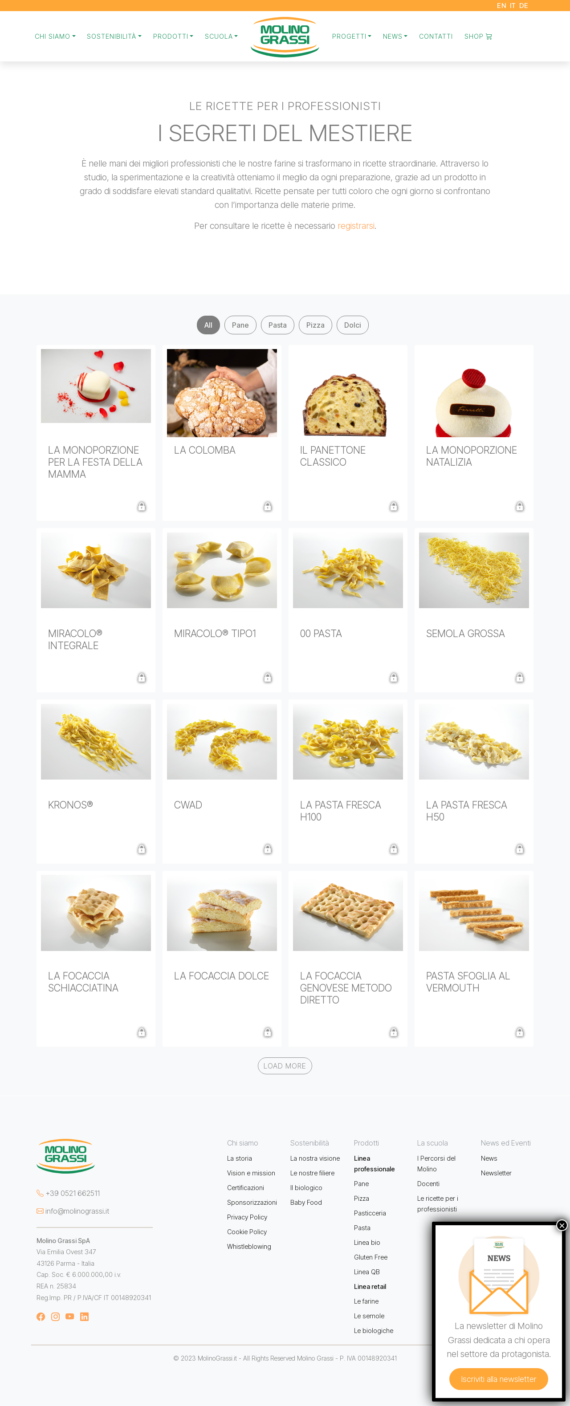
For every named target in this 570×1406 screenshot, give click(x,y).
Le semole (369, 1316)
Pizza (361, 1198)
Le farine (366, 1301)
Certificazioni (245, 1187)
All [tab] (208, 325)
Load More (285, 1065)
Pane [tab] (240, 325)
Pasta (362, 1227)
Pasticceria (370, 1213)
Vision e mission (251, 1173)
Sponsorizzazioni (252, 1202)
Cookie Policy (247, 1231)
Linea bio (367, 1242)
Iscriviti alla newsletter (499, 1379)
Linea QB (367, 1272)
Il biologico (306, 1187)
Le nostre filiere (312, 1173)
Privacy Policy (247, 1217)
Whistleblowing (249, 1246)
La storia (239, 1158)
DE (524, 5)
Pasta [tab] (278, 325)
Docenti (428, 1183)
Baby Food (306, 1202)
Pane (361, 1183)
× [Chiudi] (562, 1225)
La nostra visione (315, 1158)
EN (501, 5)
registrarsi (356, 225)
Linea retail (370, 1286)
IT (513, 5)
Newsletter (496, 1173)
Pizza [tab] (315, 325)
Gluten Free (370, 1257)
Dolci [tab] (352, 325)
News (489, 1158)
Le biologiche (373, 1330)
